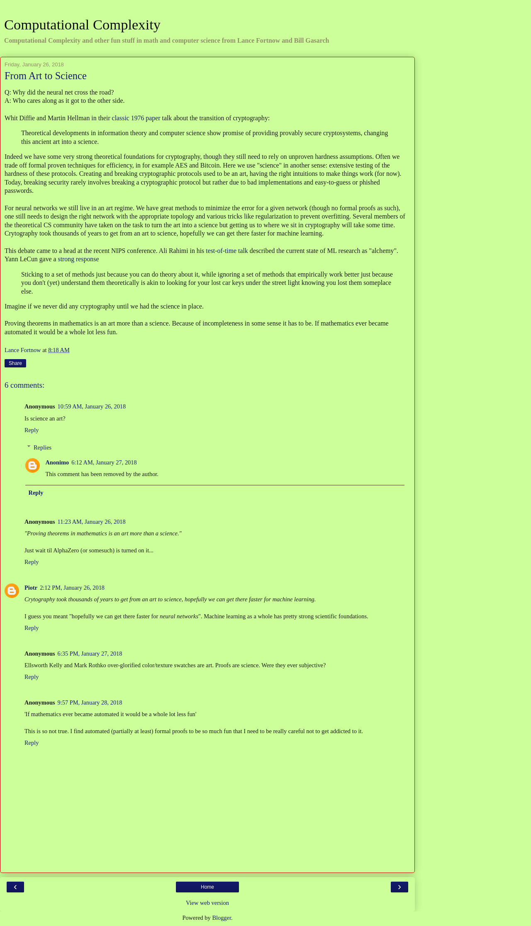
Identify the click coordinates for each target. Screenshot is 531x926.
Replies (42, 447)
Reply (31, 430)
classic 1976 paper (136, 118)
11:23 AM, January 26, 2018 (92, 521)
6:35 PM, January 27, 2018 (90, 653)
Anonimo (57, 462)
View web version (207, 902)
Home (207, 887)
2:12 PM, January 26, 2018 (72, 587)
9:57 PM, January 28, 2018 (90, 702)
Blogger (221, 917)
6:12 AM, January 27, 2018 (104, 462)
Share (15, 363)
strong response (78, 258)
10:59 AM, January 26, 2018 (92, 406)
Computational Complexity (82, 24)
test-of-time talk (227, 250)
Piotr (30, 587)
